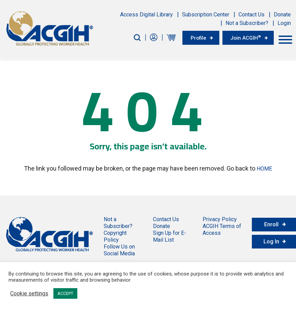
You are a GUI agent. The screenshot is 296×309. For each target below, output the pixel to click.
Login (284, 23)
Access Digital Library (146, 14)
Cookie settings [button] (29, 294)
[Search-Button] (131, 37)
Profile (194, 37)
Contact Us (252, 14)
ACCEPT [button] (65, 293)
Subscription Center (205, 14)
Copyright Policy (115, 235)
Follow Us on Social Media (119, 249)
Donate (282, 14)
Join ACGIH (244, 37)
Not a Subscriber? (247, 23)
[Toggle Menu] (285, 39)
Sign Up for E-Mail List (169, 235)
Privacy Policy (220, 218)
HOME (264, 167)
